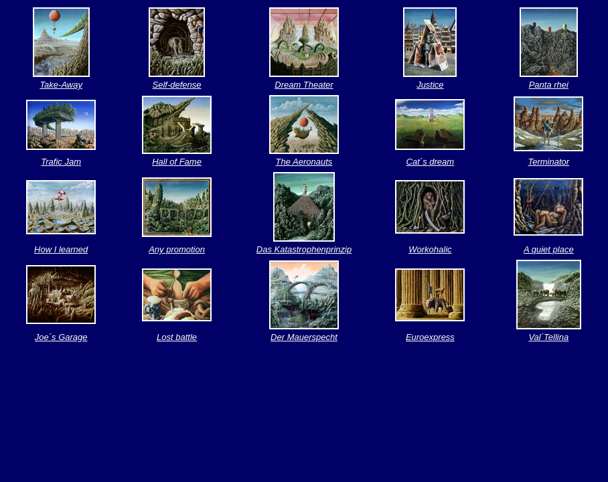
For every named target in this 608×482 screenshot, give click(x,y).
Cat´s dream (430, 162)
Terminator (548, 162)
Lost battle (177, 337)
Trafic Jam (61, 162)
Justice (429, 85)
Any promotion (177, 249)
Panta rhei (548, 85)
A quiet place (549, 249)
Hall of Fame (177, 162)
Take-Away (61, 85)
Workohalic (429, 249)
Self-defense (177, 85)
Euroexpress (430, 337)
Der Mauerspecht (304, 337)
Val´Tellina (548, 337)
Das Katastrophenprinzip (304, 249)
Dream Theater (304, 85)
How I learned (61, 249)
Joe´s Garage (61, 337)
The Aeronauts (304, 162)
